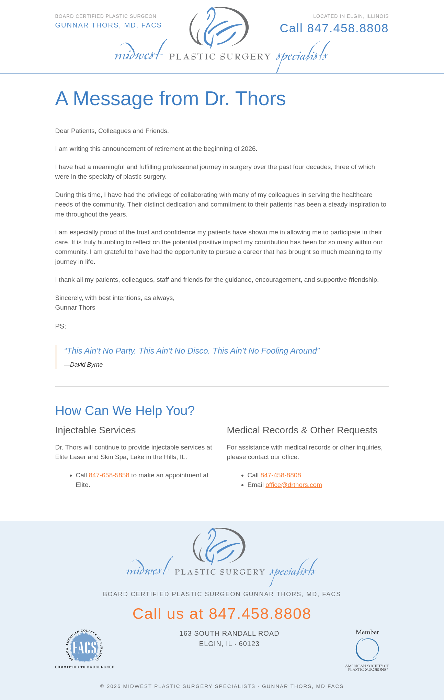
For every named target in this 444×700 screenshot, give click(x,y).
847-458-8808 (281, 475)
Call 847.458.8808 (334, 28)
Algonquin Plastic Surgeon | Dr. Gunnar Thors (222, 40)
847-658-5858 (109, 475)
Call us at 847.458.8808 (222, 613)
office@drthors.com (293, 484)
